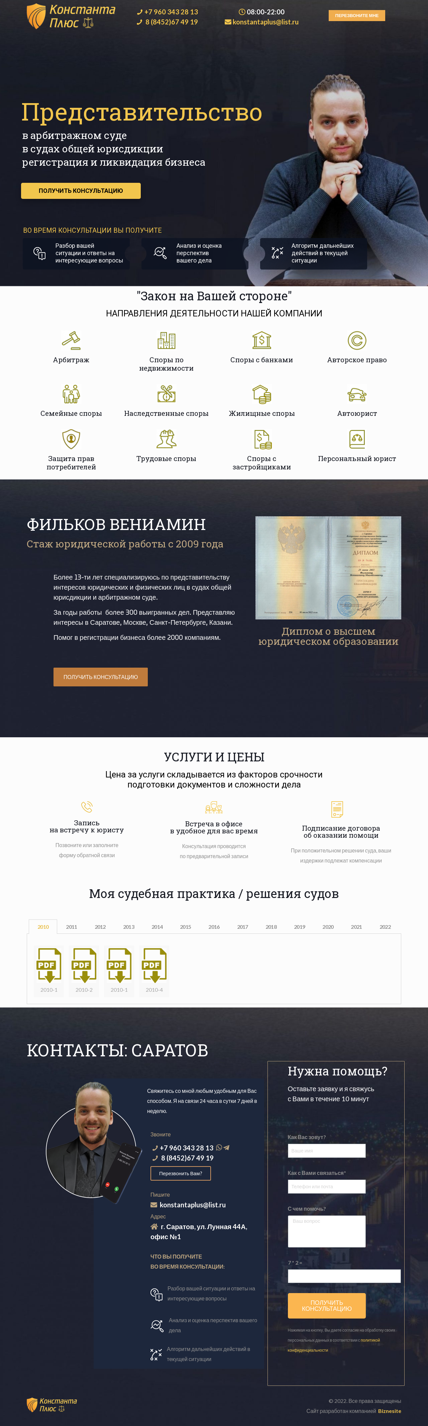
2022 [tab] (385, 926)
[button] (357, 15)
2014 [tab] (157, 926)
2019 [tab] (299, 926)
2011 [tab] (71, 926)
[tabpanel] (214, 969)
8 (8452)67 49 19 (171, 22)
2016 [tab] (213, 926)
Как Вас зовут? (307, 1137)
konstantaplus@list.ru (266, 22)
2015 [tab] (185, 926)
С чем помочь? (307, 1208)
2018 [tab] (271, 926)
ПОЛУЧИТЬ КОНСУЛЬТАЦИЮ (81, 190)
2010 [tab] (42, 926)
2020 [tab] (327, 926)
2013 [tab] (128, 926)
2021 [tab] (356, 926)
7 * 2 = (295, 1262)
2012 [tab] (100, 926)
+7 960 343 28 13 (171, 12)
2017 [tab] (242, 926)
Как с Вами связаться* (317, 1173)
